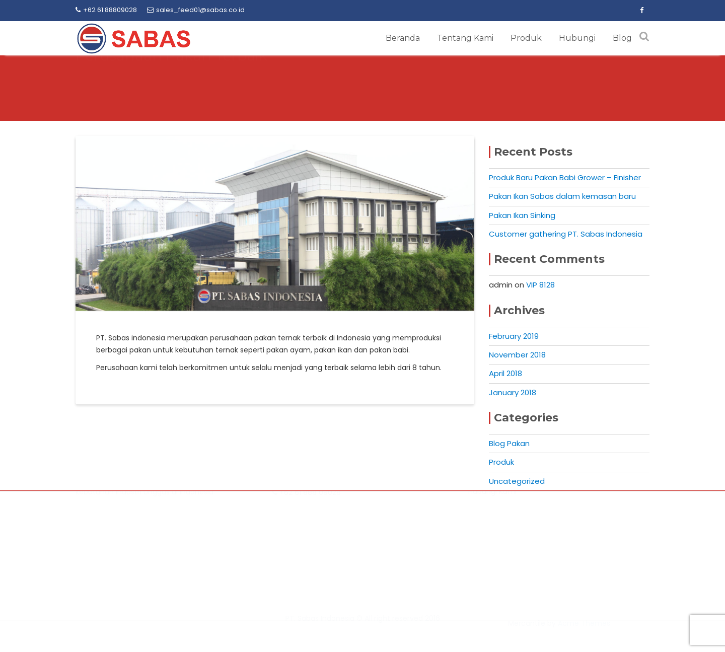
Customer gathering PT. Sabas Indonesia (565, 234)
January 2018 (512, 392)
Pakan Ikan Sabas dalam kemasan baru (562, 196)
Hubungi (577, 38)
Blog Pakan (509, 443)
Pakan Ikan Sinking (522, 215)
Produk (526, 38)
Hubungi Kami (492, 559)
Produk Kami (490, 547)
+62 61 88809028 (106, 10)
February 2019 (514, 336)
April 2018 (505, 373)
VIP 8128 (540, 284)
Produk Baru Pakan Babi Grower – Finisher (565, 177)
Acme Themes (584, 635)
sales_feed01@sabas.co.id (196, 10)
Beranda (403, 38)
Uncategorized (517, 481)
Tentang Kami (465, 38)
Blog (622, 38)
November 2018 (517, 354)
